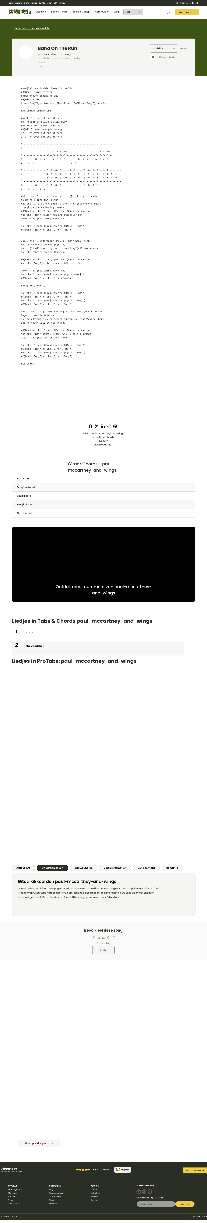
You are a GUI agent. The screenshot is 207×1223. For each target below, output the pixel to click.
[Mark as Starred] (85, 1170)
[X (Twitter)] (97, 426)
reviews (105, 1169)
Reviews (63, 3)
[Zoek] (129, 12)
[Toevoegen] (183, 48)
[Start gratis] (187, 12)
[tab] (23, 868)
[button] (41, 12)
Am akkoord (24, 478)
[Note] (138, 1191)
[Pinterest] (115, 426)
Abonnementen (183, 3)
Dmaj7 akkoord (26, 487)
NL (193, 3)
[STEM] (103, 950)
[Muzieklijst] (164, 48)
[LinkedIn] (103, 426)
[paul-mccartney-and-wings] (77, 54)
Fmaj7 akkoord (25, 504)
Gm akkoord (24, 513)
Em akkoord (24, 496)
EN (197, 3)
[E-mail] (155, 1204)
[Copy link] (109, 426)
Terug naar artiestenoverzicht (32, 28)
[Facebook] (90, 426)
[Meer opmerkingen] (39, 1143)
